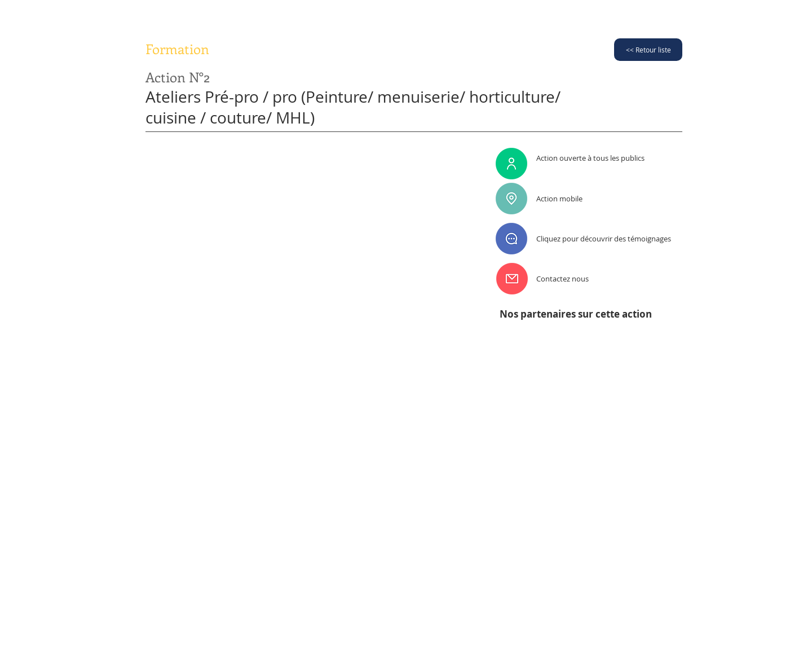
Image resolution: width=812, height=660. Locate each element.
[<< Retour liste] (648, 49)
